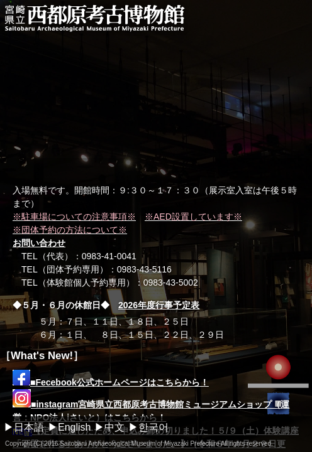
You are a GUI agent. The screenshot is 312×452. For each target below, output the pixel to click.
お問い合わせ (39, 243)
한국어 (153, 427)
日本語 (29, 427)
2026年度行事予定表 (158, 305)
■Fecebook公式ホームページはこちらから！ (111, 382)
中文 (114, 427)
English (74, 427)
